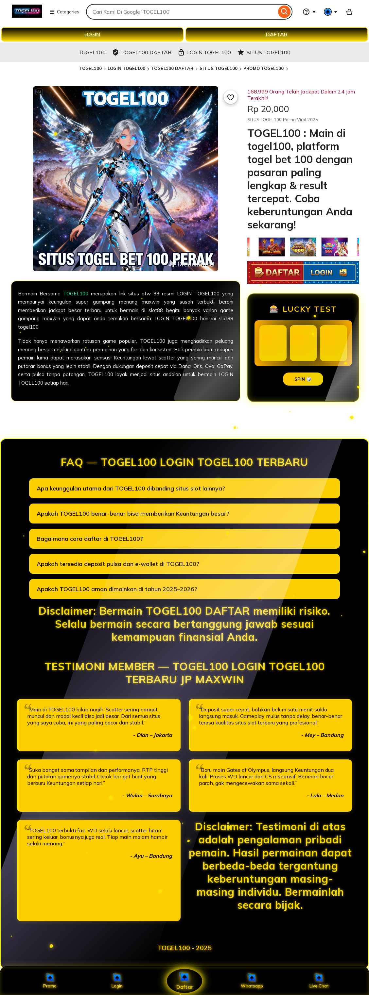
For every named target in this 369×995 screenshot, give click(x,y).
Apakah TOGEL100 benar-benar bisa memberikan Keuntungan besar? (133, 513)
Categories (64, 12)
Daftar (184, 981)
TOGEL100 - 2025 (185, 948)
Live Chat (319, 980)
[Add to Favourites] (230, 97)
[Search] (284, 12)
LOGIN (92, 34)
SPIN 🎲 (303, 379)
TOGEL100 (90, 68)
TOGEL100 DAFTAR (173, 68)
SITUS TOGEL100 (218, 68)
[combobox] (181, 12)
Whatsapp (252, 980)
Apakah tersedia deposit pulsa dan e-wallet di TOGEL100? (118, 564)
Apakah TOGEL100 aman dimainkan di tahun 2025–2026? (117, 589)
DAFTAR (277, 34)
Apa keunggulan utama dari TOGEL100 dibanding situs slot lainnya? (131, 488)
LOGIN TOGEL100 (126, 68)
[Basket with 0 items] (349, 12)
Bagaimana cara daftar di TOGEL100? (90, 538)
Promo (50, 980)
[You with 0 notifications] (331, 12)
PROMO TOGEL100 (264, 68)
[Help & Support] (309, 12)
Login (117, 980)
